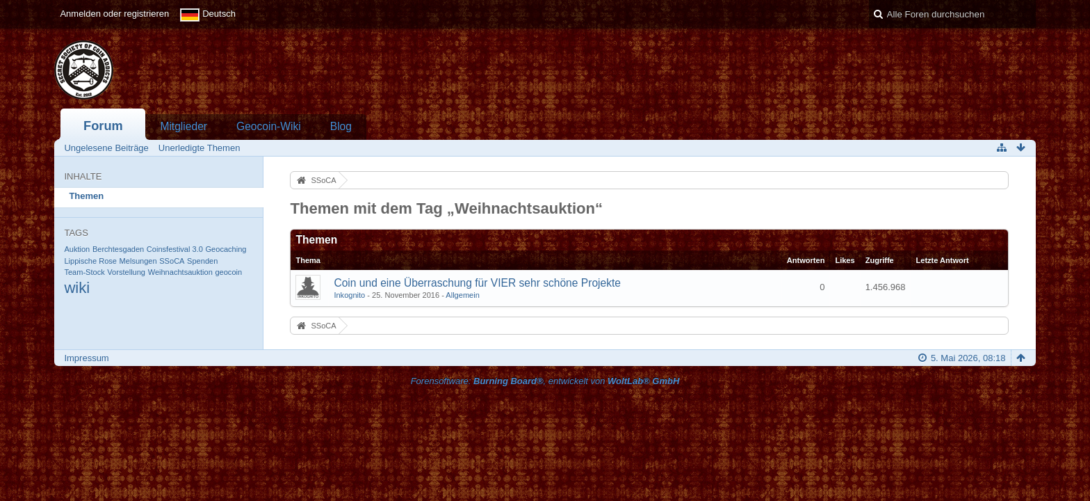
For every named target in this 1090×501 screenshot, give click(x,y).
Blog (341, 126)
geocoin (228, 272)
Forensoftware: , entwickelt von (545, 381)
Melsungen (138, 261)
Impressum (86, 358)
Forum (103, 126)
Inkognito (349, 295)
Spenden (202, 261)
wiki (77, 287)
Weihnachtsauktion (180, 272)
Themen (86, 196)
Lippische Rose (90, 261)
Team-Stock (84, 272)
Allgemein (463, 295)
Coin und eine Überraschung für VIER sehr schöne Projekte (477, 283)
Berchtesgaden (118, 249)
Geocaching (226, 249)
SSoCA (171, 261)
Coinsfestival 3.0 (175, 249)
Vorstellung (126, 272)
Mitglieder (183, 126)
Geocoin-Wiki (268, 126)
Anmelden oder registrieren (114, 13)
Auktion (77, 249)
